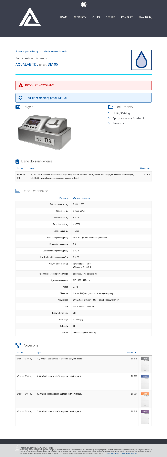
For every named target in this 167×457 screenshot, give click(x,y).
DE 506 (134, 376)
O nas (96, 17)
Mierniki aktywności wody (55, 51)
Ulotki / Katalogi (121, 113)
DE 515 (134, 359)
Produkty (79, 17)
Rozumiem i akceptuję (129, 453)
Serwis (110, 17)
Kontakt (127, 17)
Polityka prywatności (112, 453)
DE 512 (134, 411)
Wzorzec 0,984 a (24, 394)
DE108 (62, 98)
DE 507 (134, 394)
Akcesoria (118, 123)
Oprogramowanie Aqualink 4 (128, 118)
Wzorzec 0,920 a (24, 411)
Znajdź (145, 17)
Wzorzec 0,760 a (24, 376)
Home (63, 17)
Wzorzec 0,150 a (24, 359)
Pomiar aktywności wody (26, 51)
